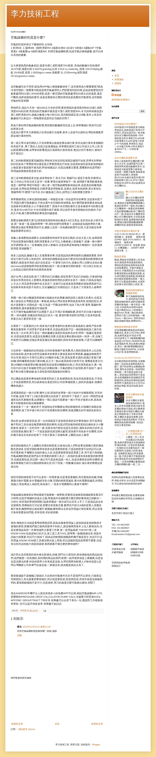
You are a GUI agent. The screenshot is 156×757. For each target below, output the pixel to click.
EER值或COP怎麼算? (125, 124)
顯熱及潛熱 (120, 256)
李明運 (117, 95)
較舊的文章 (97, 724)
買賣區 (117, 83)
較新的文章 (17, 724)
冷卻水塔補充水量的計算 (127, 231)
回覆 (19, 635)
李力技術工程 (35, 13)
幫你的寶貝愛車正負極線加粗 (135, 291)
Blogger (96, 744)
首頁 (57, 724)
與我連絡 (119, 79)
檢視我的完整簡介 (121, 99)
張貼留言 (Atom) (26, 729)
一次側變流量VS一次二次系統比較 (135, 432)
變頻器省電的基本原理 (125, 327)
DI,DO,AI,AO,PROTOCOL (127, 358)
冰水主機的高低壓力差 (125, 158)
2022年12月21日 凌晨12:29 (37, 627)
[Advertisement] (57, 701)
